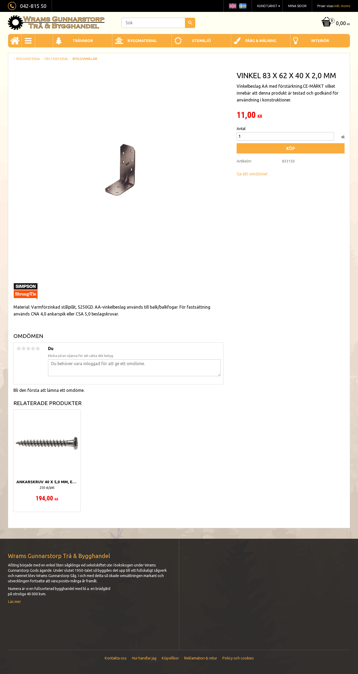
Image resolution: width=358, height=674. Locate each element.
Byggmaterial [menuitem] (142, 41)
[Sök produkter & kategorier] (158, 23)
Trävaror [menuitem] (83, 41)
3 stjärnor (28, 348)
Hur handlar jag (144, 658)
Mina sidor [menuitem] (297, 6)
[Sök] (190, 23)
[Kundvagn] (335, 23)
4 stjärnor (33, 348)
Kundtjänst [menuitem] (267, 6)
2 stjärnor (23, 348)
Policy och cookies (238, 658)
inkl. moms (342, 6)
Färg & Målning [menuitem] (260, 41)
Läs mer (14, 601)
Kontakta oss (115, 658)
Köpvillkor (170, 658)
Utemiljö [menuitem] (201, 41)
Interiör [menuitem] (320, 41)
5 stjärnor (37, 348)
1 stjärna (18, 348)
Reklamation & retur (200, 658)
